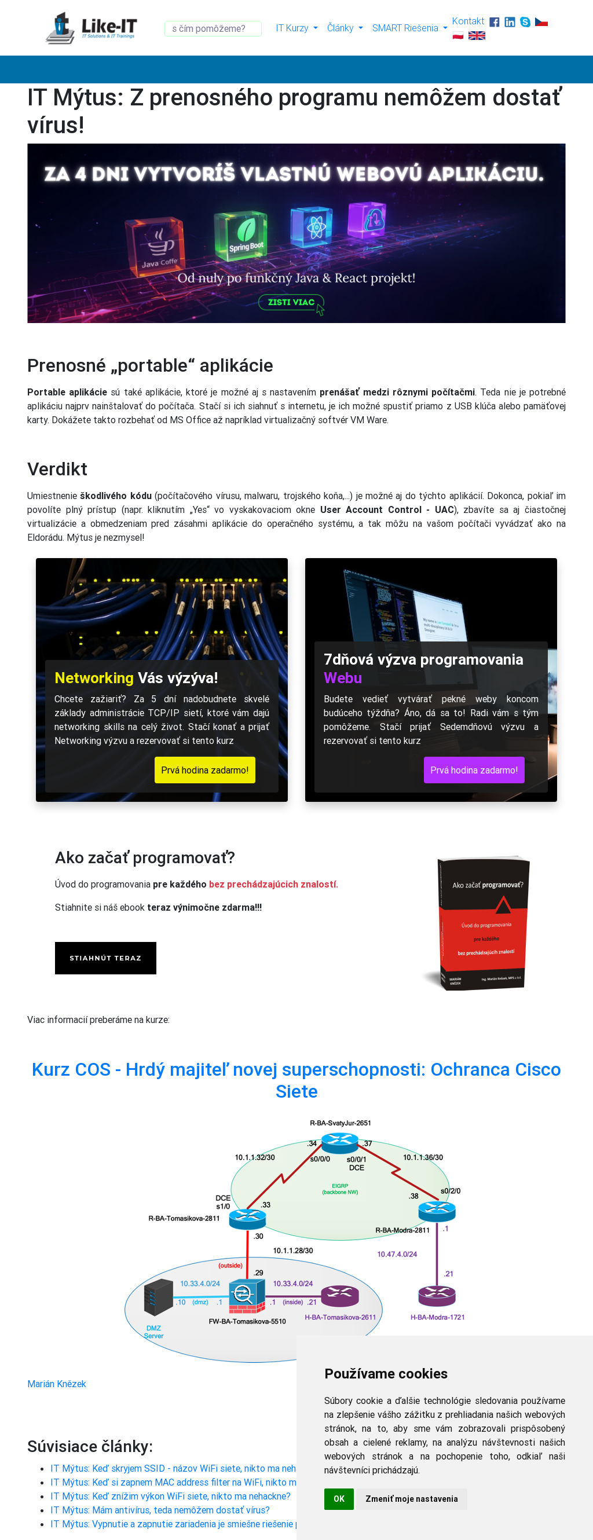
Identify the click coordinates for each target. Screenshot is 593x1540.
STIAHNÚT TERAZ (105, 958)
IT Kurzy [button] (293, 28)
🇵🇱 (458, 35)
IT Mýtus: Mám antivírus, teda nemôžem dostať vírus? (160, 1510)
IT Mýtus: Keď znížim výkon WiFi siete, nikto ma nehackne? (170, 1496)
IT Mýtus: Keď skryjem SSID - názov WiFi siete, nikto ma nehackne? (187, 1468)
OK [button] (339, 1499)
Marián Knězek (56, 1383)
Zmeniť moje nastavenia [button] (411, 1499)
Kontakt (468, 21)
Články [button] (341, 28)
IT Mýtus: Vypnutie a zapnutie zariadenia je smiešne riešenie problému (191, 1524)
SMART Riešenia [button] (406, 28)
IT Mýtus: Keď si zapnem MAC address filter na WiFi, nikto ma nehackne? (197, 1482)
